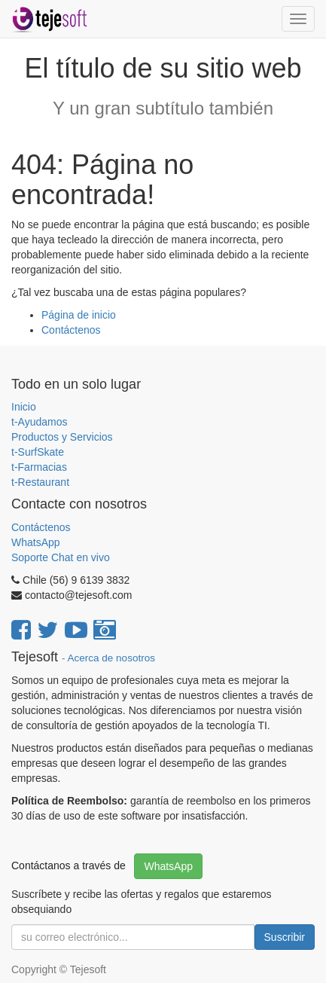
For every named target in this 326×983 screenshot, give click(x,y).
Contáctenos (71, 330)
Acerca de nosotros (111, 658)
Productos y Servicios (62, 437)
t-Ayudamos (39, 422)
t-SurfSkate (37, 452)
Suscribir (284, 937)
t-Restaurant (40, 482)
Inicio (23, 407)
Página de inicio (78, 315)
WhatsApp (36, 542)
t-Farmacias (39, 467)
